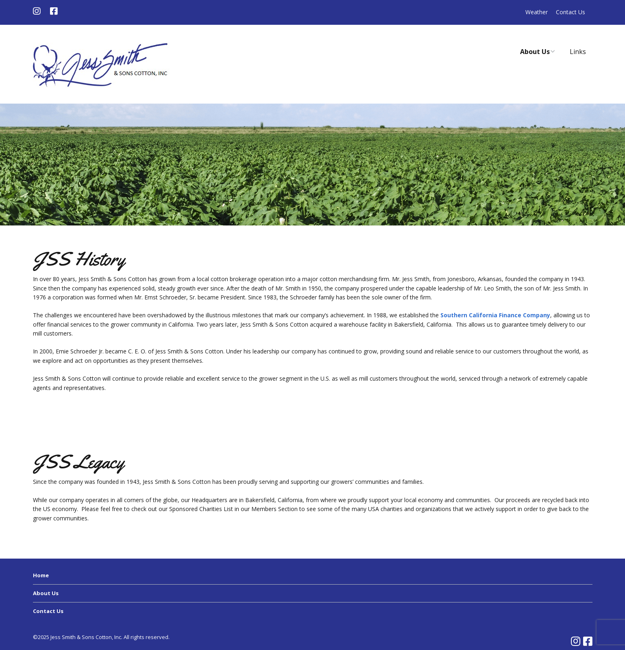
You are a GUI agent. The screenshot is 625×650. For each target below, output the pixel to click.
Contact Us (570, 12)
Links (578, 51)
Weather (536, 12)
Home (41, 575)
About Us (535, 51)
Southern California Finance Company (495, 315)
